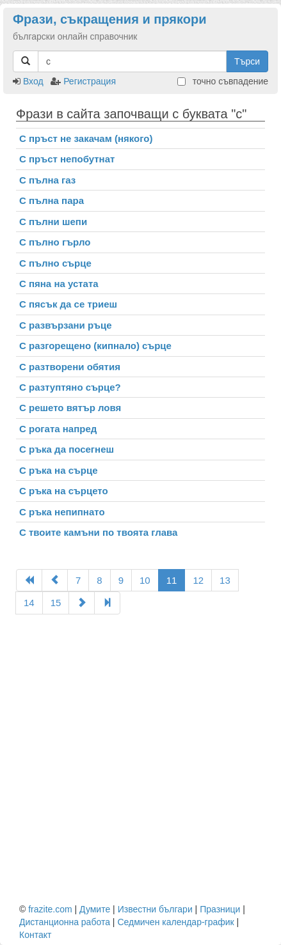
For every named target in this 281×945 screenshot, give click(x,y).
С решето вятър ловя (70, 407)
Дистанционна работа (64, 922)
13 (225, 580)
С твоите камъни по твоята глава (98, 532)
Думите (94, 909)
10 (145, 580)
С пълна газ (47, 180)
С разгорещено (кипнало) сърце (95, 345)
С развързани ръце (65, 325)
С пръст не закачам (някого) (85, 138)
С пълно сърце (55, 263)
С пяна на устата (59, 283)
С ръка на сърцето (63, 490)
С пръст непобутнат (67, 158)
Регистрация (89, 81)
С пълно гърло (54, 242)
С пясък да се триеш (68, 304)
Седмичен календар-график (175, 922)
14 (29, 602)
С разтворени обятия (69, 366)
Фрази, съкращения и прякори (109, 19)
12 (198, 580)
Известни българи (155, 909)
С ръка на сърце (58, 470)
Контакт (35, 935)
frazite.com (50, 909)
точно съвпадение (222, 81)
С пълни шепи (53, 221)
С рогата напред (58, 428)
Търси (247, 61)
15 (56, 602)
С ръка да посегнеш (66, 449)
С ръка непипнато (62, 511)
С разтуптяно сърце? (70, 387)
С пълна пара (51, 200)
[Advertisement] (140, 758)
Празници (220, 909)
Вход (33, 81)
